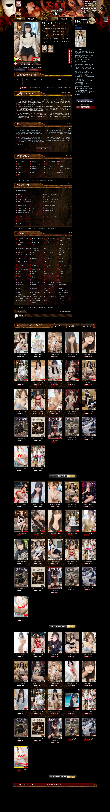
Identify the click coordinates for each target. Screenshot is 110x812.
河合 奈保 (71, 712)
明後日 (87, 326)
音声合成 (21, 438)
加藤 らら (37, 561)
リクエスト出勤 (38, 438)
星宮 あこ (88, 411)
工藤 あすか (37, 411)
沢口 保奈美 (21, 655)
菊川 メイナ (21, 468)
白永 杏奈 (20, 561)
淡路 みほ (71, 411)
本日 (59, 326)
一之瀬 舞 (20, 354)
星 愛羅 (88, 383)
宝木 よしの (37, 504)
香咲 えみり (88, 354)
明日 (73, 326)
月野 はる (54, 354)
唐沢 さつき (54, 411)
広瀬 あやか (21, 383)
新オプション (72, 437)
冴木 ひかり (54, 712)
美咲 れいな (71, 354)
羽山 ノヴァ (71, 383)
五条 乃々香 (54, 383)
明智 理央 (37, 354)
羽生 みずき (37, 383)
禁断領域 (55, 440)
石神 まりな (21, 411)
